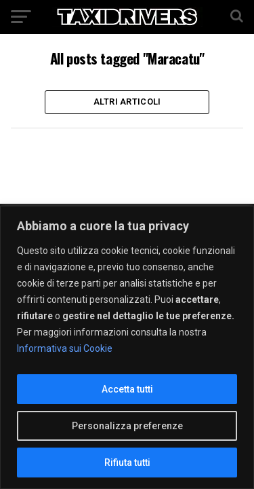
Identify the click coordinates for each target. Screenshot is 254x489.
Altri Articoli (127, 101)
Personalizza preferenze (127, 425)
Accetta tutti (127, 389)
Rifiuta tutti (127, 462)
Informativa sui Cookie (64, 348)
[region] (127, 347)
